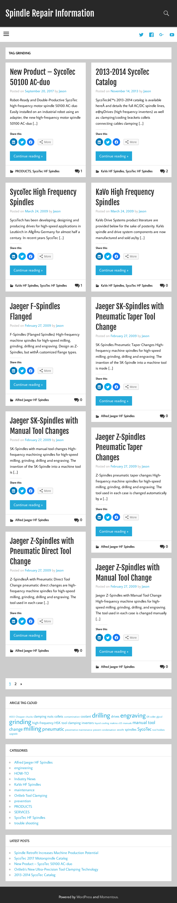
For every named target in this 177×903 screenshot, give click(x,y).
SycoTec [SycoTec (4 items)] (144, 729)
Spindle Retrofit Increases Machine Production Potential (56, 852)
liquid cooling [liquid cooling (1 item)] (102, 723)
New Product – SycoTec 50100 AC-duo (43, 863)
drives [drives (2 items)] (115, 716)
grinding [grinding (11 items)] (20, 721)
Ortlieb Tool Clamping (30, 795)
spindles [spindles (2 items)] (130, 729)
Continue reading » (28, 156)
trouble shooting (26, 823)
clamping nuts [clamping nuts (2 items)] (43, 716)
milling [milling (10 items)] (32, 728)
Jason (62, 91)
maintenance (24, 790)
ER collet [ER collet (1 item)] (151, 716)
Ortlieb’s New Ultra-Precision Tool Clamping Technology (56, 869)
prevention (22, 801)
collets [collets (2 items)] (58, 716)
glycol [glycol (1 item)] (159, 716)
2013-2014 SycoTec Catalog (35, 874)
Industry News (24, 778)
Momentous (109, 896)
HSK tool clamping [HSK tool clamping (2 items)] (67, 723)
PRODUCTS (23, 171)
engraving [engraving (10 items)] (133, 715)
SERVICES (22, 812)
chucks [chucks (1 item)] (29, 716)
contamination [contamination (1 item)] (72, 716)
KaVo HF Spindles (112, 171)
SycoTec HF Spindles (45, 171)
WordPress (84, 896)
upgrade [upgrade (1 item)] (13, 733)
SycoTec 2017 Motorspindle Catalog (41, 858)
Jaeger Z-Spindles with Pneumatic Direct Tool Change (42, 551)
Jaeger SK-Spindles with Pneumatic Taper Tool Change (130, 317)
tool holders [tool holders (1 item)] (158, 729)
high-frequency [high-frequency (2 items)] (42, 723)
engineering (23, 767)
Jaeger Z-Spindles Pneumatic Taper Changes (120, 447)
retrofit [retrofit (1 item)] (120, 729)
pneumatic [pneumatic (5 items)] (53, 729)
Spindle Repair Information (50, 13)
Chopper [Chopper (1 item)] (20, 716)
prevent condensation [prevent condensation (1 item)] (104, 729)
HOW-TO (21, 773)
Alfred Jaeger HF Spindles (32, 400)
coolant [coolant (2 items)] (86, 716)
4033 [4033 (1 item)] (12, 716)
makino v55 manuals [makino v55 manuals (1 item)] (121, 723)
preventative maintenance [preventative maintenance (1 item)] (78, 729)
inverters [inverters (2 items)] (88, 723)
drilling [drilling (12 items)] (101, 715)
